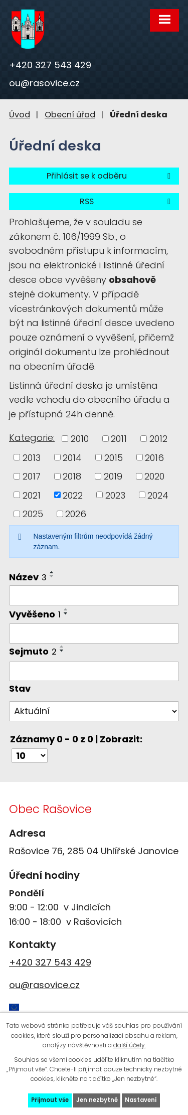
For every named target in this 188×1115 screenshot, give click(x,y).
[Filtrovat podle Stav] (94, 711)
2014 (72, 457)
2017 (32, 476)
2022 (73, 495)
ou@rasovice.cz (44, 83)
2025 (33, 514)
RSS (127, 201)
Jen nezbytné (97, 1100)
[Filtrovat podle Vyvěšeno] (94, 633)
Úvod (19, 114)
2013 (32, 457)
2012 (158, 438)
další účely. (129, 1045)
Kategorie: (32, 437)
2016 (154, 457)
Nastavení (141, 1100)
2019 (113, 476)
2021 (32, 495)
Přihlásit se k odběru (110, 176)
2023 (115, 495)
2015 (113, 457)
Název (28, 577)
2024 (157, 495)
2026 (75, 514)
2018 (72, 476)
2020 (154, 476)
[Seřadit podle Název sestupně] (52, 576)
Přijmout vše (50, 1100)
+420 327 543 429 (50, 65)
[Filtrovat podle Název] (94, 595)
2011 (119, 438)
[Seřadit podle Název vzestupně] (52, 572)
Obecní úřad (70, 114)
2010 (80, 438)
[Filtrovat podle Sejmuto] (94, 672)
